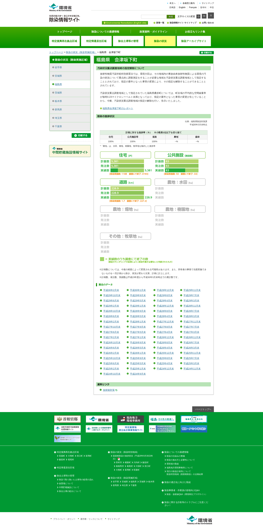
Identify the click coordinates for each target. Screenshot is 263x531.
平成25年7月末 (191, 358)
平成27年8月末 (165, 326)
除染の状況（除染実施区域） (81, 52)
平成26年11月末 (192, 337)
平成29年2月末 (111, 305)
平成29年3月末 (191, 300)
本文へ (173, 3)
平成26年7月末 (191, 342)
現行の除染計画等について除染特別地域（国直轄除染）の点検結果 (185, 472)
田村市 (119, 462)
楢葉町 (128, 462)
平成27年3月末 (191, 332)
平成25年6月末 (111, 363)
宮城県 (58, 75)
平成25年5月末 (138, 363)
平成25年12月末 (165, 353)
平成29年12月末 (165, 290)
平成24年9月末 (138, 373)
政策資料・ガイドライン (153, 31)
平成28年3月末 (191, 316)
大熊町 (71, 456)
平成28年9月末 (138, 311)
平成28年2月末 (111, 321)
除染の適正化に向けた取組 (177, 482)
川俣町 (139, 466)
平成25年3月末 (191, 363)
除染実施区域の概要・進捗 (70, 59)
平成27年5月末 (138, 332)
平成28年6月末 (111, 316)
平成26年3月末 (191, 347)
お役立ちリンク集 (195, 31)
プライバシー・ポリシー (64, 519)
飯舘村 (62, 459)
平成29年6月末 (111, 300)
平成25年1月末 (138, 368)
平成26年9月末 (138, 342)
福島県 (58, 84)
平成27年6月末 (111, 332)
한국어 (203, 7)
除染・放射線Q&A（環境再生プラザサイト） (187, 494)
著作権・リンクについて (91, 519)
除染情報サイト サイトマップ (183, 23)
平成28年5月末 (138, 316)
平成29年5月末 (138, 300)
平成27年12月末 (165, 321)
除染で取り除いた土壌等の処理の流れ (76, 479)
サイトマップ (208, 3)
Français (193, 7)
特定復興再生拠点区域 (68, 452)
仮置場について (66, 483)
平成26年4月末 (165, 347)
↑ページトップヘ (203, 409)
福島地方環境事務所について (180, 467)
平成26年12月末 (165, 337)
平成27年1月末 (138, 337)
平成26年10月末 (111, 342)
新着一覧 (160, 23)
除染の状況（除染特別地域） (125, 452)
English (182, 7)
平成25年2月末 (111, 368)
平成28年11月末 (192, 305)
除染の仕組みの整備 (176, 456)
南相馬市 (120, 466)
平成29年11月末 (192, 290)
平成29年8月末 (165, 295)
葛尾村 (71, 459)
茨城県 (58, 92)
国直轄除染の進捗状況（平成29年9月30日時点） (133, 457)
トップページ (64, 31)
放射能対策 (109, 390)
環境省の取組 (173, 464)
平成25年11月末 (192, 353)
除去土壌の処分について (70, 491)
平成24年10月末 (111, 373)
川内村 (137, 462)
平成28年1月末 (138, 321)
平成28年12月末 (165, 305)
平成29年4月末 (165, 300)
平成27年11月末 (192, 321)
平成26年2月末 (111, 353)
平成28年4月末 (165, 316)
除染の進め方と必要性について (181, 460)
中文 (212, 7)
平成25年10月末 (111, 358)
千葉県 (58, 126)
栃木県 (58, 101)
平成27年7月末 (191, 326)
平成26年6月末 (111, 347)
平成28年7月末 (191, 311)
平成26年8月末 (165, 342)
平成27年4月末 (165, 332)
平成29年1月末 (138, 305)
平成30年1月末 (138, 290)
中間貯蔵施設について (69, 487)
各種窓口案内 (189, 3)
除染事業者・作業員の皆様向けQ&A (182, 490)
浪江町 (80, 456)
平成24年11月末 (192, 368)
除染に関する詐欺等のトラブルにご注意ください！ (186, 504)
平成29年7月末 (191, 295)
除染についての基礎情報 (105, 31)
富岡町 (89, 456)
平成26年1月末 (138, 353)
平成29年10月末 (111, 295)
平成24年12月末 (165, 368)
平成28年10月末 (111, 311)
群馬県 (58, 109)
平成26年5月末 (138, 347)
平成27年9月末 (138, 326)
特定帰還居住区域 (65, 467)
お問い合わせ (208, 23)
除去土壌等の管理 (65, 475)
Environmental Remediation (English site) (126, 23)
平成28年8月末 (165, 311)
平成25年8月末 (165, 358)
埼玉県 (58, 118)
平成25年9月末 (138, 358)
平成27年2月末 (111, 337)
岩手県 (58, 67)
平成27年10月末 (111, 326)
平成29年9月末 (138, 295)
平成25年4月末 (165, 363)
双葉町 (62, 456)
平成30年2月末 (111, 290)
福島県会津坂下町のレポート (118, 108)
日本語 (172, 7)
